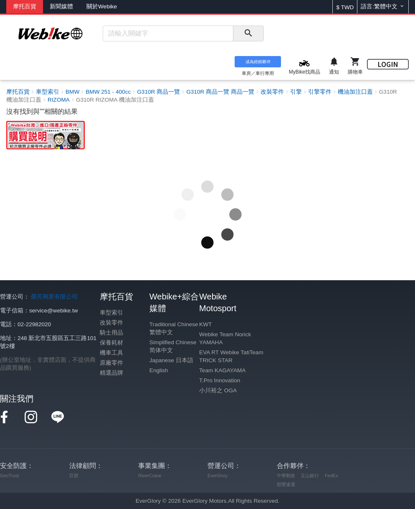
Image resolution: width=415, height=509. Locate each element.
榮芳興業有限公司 (54, 297)
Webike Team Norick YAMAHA (225, 338)
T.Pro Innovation (219, 380)
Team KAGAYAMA (222, 370)
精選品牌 (111, 373)
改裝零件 (111, 323)
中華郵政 (286, 475)
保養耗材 (111, 343)
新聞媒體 (61, 6)
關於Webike (101, 6)
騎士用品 (111, 333)
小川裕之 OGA (218, 390)
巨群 (73, 475)
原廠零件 (111, 363)
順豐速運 (286, 484)
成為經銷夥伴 (258, 61)
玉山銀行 (310, 475)
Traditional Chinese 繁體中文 (173, 328)
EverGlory (218, 475)
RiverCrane (149, 475)
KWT (205, 324)
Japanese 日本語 (171, 360)
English (158, 370)
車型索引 (111, 312)
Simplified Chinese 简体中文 (173, 346)
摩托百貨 (24, 6)
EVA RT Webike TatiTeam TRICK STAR (231, 356)
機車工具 (111, 353)
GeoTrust (9, 475)
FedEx (331, 475)
